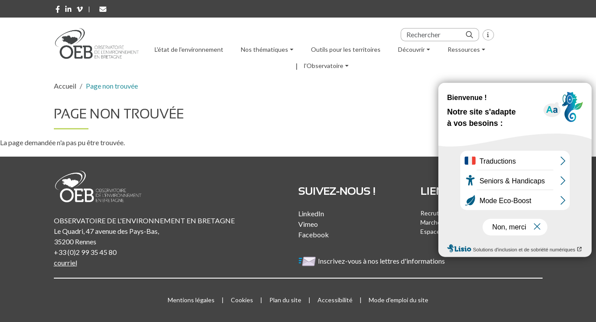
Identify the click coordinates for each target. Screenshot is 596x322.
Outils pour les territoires (346, 49)
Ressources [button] (464, 49)
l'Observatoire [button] (323, 65)
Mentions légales (191, 300)
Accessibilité (335, 300)
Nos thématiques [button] (264, 49)
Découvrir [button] (411, 49)
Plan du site (285, 300)
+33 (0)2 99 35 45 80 (85, 252)
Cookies (242, 300)
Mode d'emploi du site (398, 300)
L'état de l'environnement (189, 49)
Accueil (65, 86)
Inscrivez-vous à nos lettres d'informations (372, 261)
